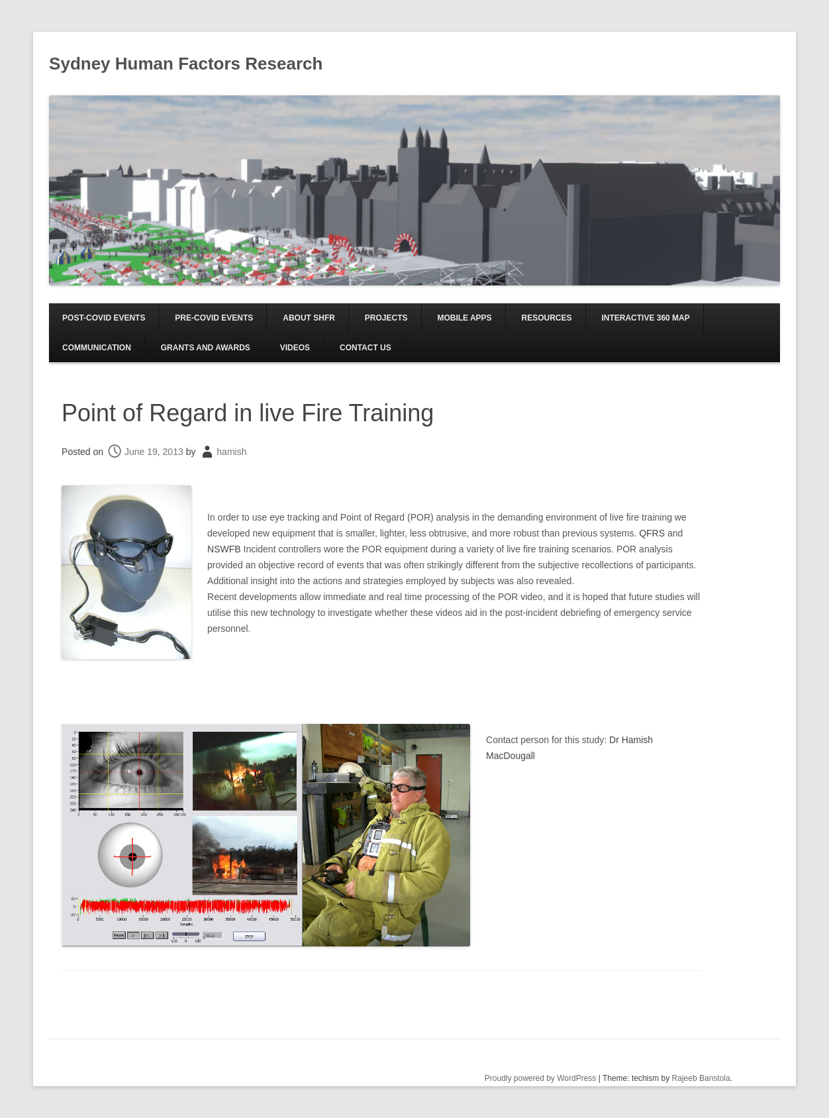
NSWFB (224, 549)
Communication (96, 347)
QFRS (652, 533)
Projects (386, 318)
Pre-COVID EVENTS (214, 318)
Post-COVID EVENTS (103, 318)
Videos (295, 347)
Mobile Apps (464, 318)
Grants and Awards (205, 347)
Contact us (365, 347)
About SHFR (309, 318)
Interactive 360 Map (645, 318)
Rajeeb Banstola (701, 1078)
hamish (231, 451)
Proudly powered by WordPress (541, 1078)
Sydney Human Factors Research (185, 64)
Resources (547, 318)
